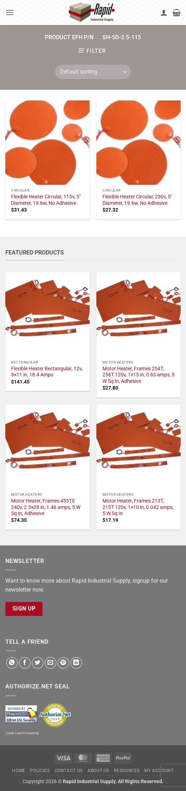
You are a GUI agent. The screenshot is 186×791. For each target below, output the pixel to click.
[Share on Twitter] (38, 663)
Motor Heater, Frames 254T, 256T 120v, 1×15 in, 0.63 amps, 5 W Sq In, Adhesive (138, 375)
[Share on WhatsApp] (12, 663)
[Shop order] (92, 72)
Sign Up (24, 608)
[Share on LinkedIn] (76, 663)
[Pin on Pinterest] (63, 663)
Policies (40, 770)
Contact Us (69, 770)
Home (18, 770)
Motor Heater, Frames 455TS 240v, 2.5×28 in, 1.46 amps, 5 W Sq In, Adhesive (45, 507)
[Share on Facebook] (25, 663)
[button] (9, 12)
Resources (127, 770)
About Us (98, 770)
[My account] (163, 12)
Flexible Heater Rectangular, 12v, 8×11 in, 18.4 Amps (46, 372)
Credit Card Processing (22, 733)
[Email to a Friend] (50, 663)
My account (159, 770)
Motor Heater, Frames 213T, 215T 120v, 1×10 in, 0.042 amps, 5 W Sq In (138, 507)
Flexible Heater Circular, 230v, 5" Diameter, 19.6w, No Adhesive (137, 200)
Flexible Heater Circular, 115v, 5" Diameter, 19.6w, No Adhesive (46, 200)
